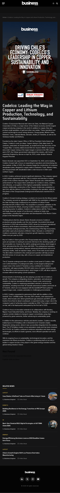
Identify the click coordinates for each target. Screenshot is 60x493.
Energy (5, 435)
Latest (5, 393)
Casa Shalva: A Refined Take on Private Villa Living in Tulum (24, 396)
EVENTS (5, 406)
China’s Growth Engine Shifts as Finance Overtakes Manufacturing (21, 455)
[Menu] (3, 3)
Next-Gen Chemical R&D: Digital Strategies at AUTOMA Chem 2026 (22, 425)
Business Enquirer (10, 400)
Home (4, 17)
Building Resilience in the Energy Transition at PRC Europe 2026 (24, 410)
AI (3, 421)
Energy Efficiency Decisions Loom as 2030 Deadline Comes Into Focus (23, 440)
